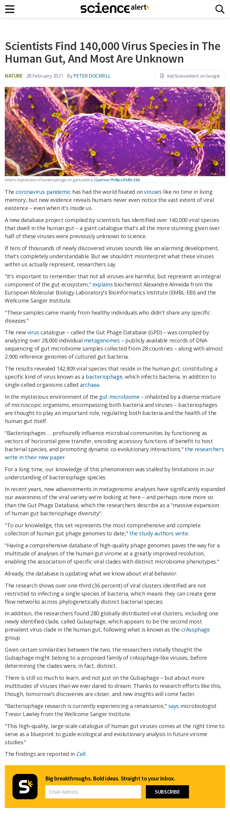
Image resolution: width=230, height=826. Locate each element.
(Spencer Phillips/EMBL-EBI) (117, 179)
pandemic (58, 191)
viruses (152, 191)
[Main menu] (10, 9)
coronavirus (30, 191)
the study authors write (158, 533)
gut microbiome (119, 396)
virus (33, 332)
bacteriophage (104, 376)
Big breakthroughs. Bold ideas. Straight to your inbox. (110, 778)
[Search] (220, 9)
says (173, 705)
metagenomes (102, 340)
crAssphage (195, 629)
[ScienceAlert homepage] (115, 9)
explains (103, 284)
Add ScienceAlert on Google (190, 76)
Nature (14, 75)
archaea (89, 384)
